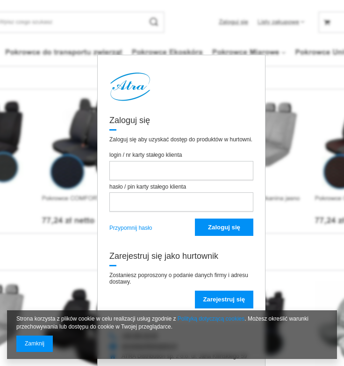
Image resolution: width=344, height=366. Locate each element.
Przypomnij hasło (130, 228)
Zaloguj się (224, 227)
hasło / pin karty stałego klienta (147, 186)
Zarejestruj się (224, 299)
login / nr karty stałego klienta (145, 155)
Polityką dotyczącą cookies (211, 318)
